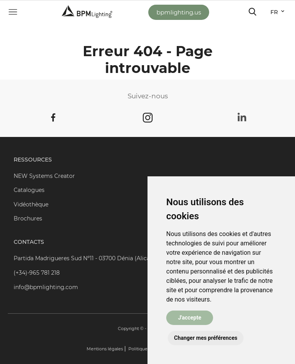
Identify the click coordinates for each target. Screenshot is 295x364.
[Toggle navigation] (252, 12)
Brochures (28, 218)
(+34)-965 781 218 (37, 272)
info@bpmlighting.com (46, 287)
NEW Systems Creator (44, 175)
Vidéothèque (31, 204)
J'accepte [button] (189, 317)
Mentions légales (105, 349)
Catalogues (29, 190)
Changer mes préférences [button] (205, 338)
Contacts (29, 242)
